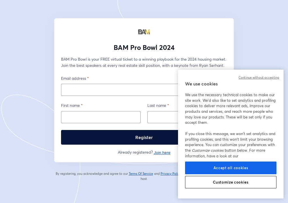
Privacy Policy (171, 174)
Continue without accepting (258, 78)
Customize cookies (230, 182)
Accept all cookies (230, 167)
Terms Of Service (141, 174)
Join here (162, 152)
